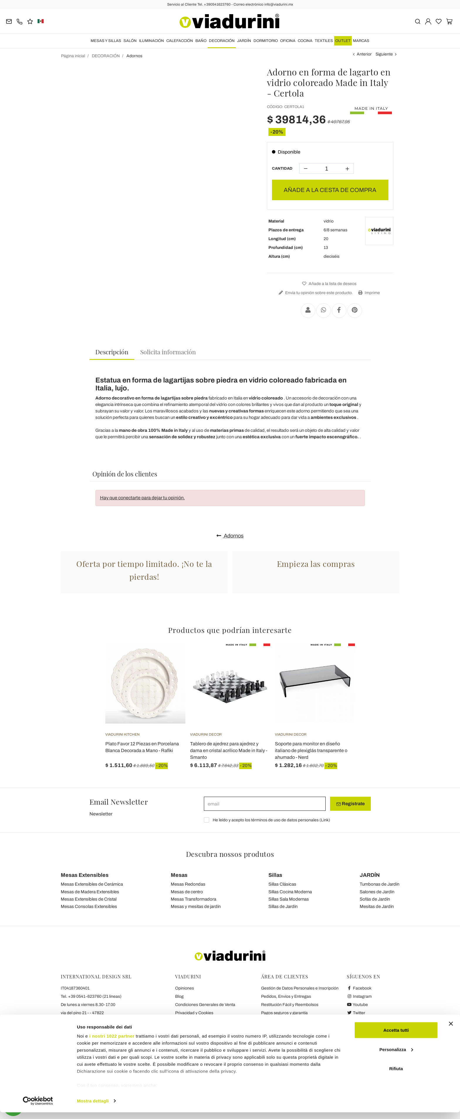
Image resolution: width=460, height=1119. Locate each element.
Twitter (356, 1013)
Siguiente (384, 54)
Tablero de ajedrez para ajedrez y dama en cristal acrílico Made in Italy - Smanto (228, 750)
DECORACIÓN (222, 41)
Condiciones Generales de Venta (205, 1004)
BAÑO (201, 41)
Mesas (179, 875)
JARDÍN (244, 41)
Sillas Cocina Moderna (290, 891)
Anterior (364, 54)
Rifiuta (396, 1075)
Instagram (359, 996)
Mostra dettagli (93, 1107)
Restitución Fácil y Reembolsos (289, 1004)
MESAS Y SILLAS (106, 41)
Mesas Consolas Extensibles (89, 906)
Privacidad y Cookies (194, 1013)
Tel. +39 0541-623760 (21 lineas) (91, 996)
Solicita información (168, 352)
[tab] (111, 352)
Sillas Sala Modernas (288, 899)
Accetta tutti (396, 1036)
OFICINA (287, 41)
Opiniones (184, 988)
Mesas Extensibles (85, 875)
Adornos (230, 536)
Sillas (275, 875)
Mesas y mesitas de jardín (196, 906)
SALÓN (130, 41)
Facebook (359, 988)
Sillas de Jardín (282, 906)
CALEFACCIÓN (179, 41)
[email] (265, 804)
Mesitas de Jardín (377, 906)
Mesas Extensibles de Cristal (88, 899)
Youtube (357, 1004)
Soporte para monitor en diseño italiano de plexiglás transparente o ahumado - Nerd (311, 750)
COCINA (305, 41)
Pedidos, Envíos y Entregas (286, 996)
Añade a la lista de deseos (328, 284)
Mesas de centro (187, 891)
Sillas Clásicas (282, 884)
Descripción (111, 352)
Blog (179, 996)
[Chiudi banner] (451, 1030)
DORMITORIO (265, 41)
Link (325, 820)
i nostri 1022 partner (111, 1042)
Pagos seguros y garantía (284, 1013)
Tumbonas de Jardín (379, 884)
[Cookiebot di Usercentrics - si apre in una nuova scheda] (38, 1107)
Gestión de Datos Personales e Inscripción (300, 988)
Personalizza (396, 1056)
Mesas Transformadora (193, 899)
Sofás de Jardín (375, 899)
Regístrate (350, 803)
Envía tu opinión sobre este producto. (315, 293)
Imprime (368, 293)
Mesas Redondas (188, 884)
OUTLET (343, 41)
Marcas (361, 41)
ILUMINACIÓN (151, 41)
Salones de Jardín (377, 891)
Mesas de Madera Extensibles (90, 891)
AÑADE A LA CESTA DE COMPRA (330, 190)
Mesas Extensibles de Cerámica (92, 884)
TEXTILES (324, 41)
